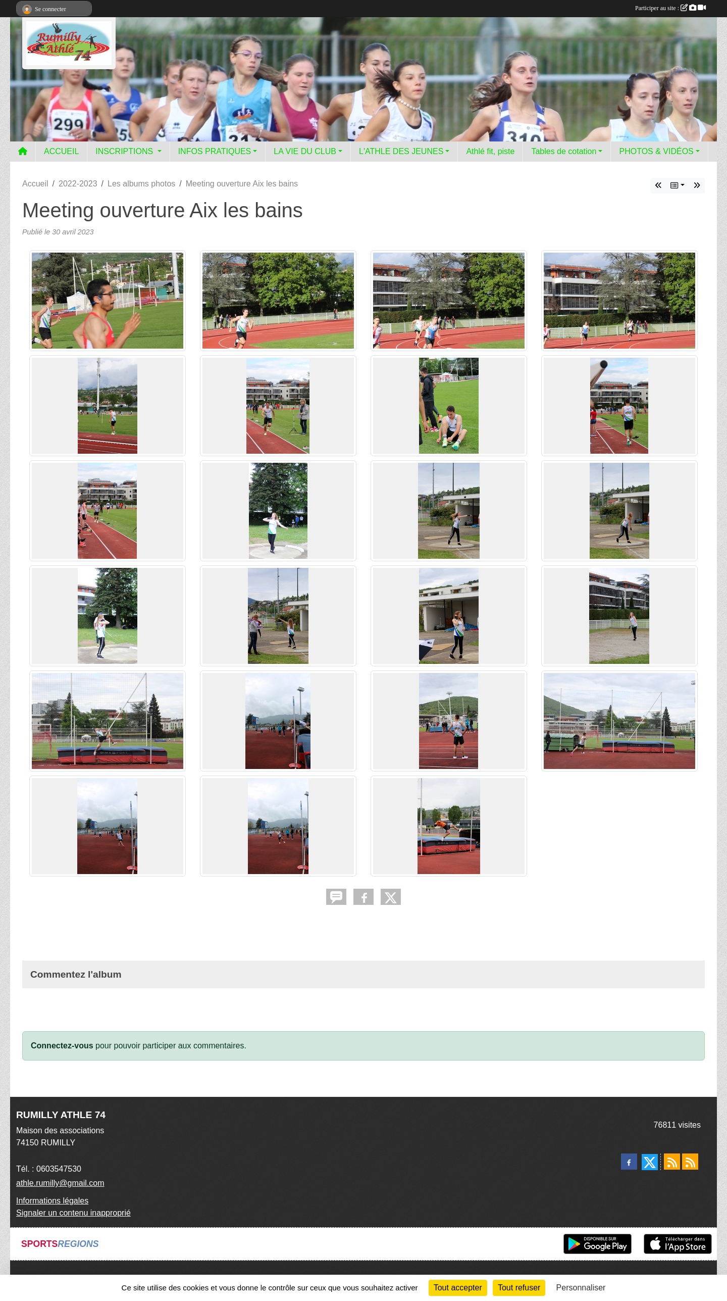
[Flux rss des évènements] (690, 1161)
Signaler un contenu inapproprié (73, 1213)
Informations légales (52, 1200)
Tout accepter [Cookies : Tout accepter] (458, 1287)
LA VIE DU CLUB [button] (305, 151)
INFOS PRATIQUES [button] (214, 151)
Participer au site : (670, 8)
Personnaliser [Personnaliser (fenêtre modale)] (581, 1287)
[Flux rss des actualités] (672, 1161)
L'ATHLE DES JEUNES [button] (401, 151)
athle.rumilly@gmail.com (60, 1183)
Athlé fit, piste (490, 151)
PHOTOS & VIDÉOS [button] (656, 151)
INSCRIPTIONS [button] (125, 151)
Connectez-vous (62, 1045)
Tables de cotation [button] (563, 151)
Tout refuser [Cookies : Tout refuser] (519, 1287)
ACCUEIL (61, 151)
